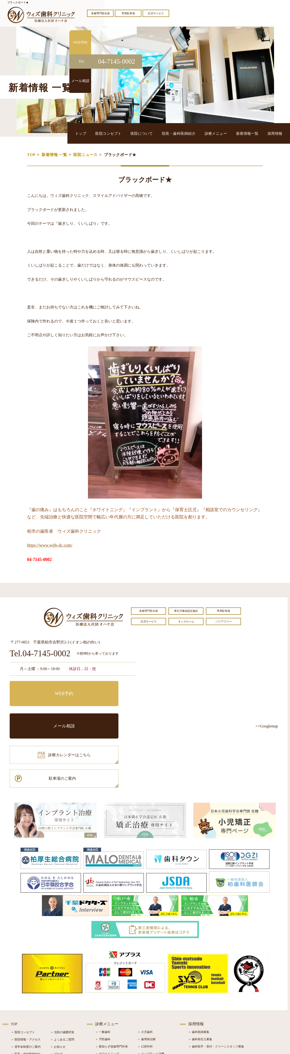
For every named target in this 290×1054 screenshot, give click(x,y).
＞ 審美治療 (102, 998)
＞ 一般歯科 (102, 969)
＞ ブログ (56, 991)
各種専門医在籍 (100, 13)
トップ (114, 133)
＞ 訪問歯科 (145, 1019)
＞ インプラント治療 (151, 990)
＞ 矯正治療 (145, 998)
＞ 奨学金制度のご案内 (26, 983)
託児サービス (156, 13)
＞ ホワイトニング (107, 990)
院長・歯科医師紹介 (196, 133)
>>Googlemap (266, 726)
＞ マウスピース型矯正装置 (155, 1012)
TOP (31, 155)
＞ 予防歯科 (102, 976)
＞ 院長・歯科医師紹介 (26, 991)
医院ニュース (85, 155)
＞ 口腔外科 (145, 983)
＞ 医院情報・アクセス (26, 976)
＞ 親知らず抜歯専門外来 (111, 983)
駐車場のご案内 (105, 710)
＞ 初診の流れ (20, 1005)
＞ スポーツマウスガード (111, 1012)
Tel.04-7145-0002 (40, 653)
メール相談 (105, 688)
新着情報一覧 (254, 133)
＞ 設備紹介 (18, 998)
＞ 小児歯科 (145, 969)
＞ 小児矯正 (145, 1005)
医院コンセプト (136, 133)
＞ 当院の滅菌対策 (62, 969)
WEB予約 (40, 688)
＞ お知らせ (57, 983)
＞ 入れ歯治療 (104, 1005)
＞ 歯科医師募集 (198, 969)
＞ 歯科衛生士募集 (200, 976)
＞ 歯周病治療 (147, 976)
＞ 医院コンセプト (23, 969)
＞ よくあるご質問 (62, 976)
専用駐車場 (128, 13)
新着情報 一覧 (54, 155)
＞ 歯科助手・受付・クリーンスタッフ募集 (216, 983)
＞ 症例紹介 (57, 998)
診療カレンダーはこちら (45, 710)
